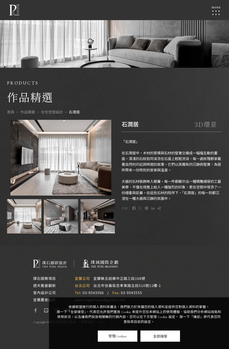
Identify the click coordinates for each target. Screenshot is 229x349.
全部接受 (160, 336)
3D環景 (205, 124)
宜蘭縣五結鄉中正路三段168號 (119, 278)
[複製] (159, 208)
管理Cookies (117, 336)
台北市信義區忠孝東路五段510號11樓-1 (127, 285)
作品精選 (27, 111)
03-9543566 (93, 292)
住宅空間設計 (52, 111)
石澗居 (74, 111)
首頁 (10, 111)
